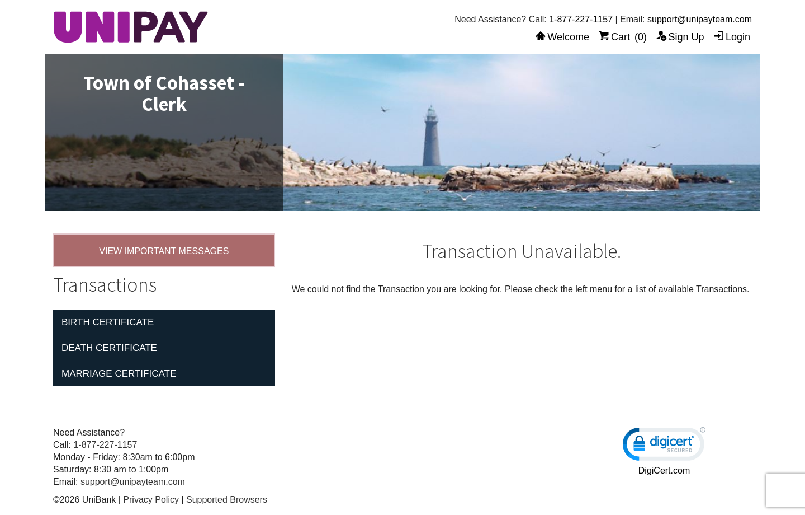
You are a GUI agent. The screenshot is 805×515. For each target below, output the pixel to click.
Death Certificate (109, 348)
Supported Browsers (226, 499)
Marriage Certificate (118, 373)
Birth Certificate (107, 322)
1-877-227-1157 (581, 19)
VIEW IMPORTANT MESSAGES (164, 251)
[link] (664, 446)
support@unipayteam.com (699, 19)
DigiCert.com (664, 470)
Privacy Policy (151, 499)
